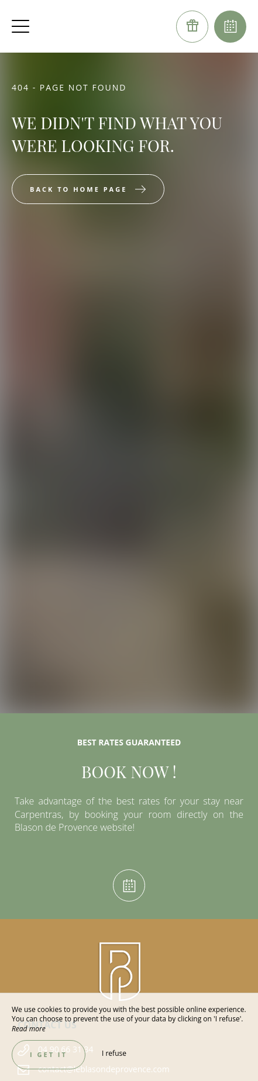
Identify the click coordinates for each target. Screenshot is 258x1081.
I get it (48, 1054)
